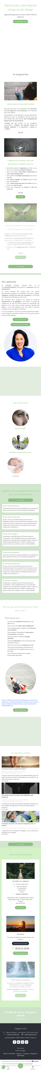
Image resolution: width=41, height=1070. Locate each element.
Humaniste (30, 287)
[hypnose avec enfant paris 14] (20, 816)
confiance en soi (21, 247)
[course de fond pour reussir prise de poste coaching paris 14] (20, 762)
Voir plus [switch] (20, 132)
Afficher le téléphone (22, 894)
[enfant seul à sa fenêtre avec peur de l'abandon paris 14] (20, 788)
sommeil (17, 301)
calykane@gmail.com (30, 1034)
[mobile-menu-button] (20, 1066)
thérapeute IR (6, 289)
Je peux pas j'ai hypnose (25, 1063)
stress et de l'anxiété (24, 242)
